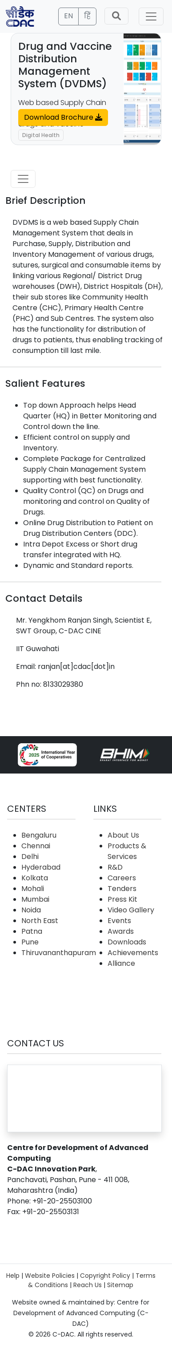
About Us (123, 835)
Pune (30, 942)
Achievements (133, 953)
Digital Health (41, 135)
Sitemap (120, 1284)
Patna (31, 931)
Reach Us (87, 1284)
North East (39, 921)
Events (119, 921)
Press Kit (122, 899)
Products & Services (127, 851)
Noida (31, 910)
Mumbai (35, 899)
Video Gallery (131, 910)
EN (68, 16)
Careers (122, 878)
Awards (121, 931)
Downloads (127, 942)
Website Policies (50, 1275)
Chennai (35, 846)
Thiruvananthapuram (58, 953)
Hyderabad (40, 867)
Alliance (121, 963)
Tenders (122, 888)
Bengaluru (38, 835)
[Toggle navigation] (151, 16)
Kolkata (34, 878)
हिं (87, 16)
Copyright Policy (105, 1275)
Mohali (32, 888)
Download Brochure (63, 117)
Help (13, 1275)
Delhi (30, 856)
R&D (115, 867)
